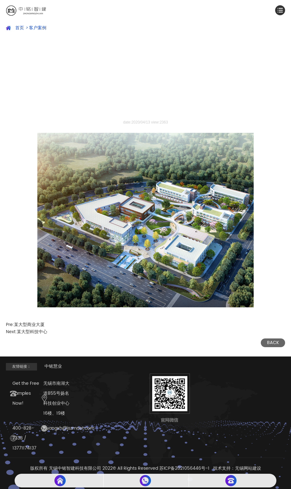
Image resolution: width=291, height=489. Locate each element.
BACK (273, 342)
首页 (21, 27)
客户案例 (37, 27)
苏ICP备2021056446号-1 (184, 468)
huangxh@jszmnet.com (68, 428)
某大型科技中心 (32, 331)
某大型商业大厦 (29, 324)
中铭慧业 (53, 366)
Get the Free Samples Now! (25, 393)
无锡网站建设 (248, 468)
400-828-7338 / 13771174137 (24, 438)
